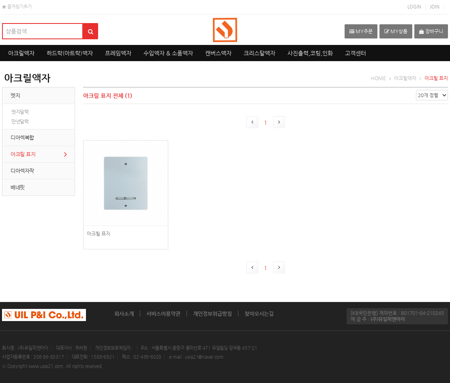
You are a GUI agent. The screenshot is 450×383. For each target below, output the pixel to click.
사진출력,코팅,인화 (310, 53)
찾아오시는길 (259, 314)
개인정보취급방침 (212, 314)
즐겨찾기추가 (17, 6)
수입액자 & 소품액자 (168, 53)
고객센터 (355, 53)
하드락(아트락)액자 (70, 53)
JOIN (434, 6)
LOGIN (414, 6)
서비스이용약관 (163, 314)
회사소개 (124, 314)
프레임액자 (118, 53)
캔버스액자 (218, 53)
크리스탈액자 (259, 53)
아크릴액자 (21, 53)
